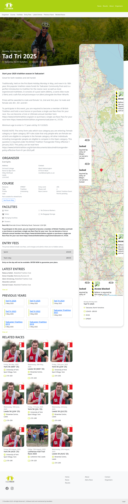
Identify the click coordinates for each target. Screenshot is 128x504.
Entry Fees (27, 15)
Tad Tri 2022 (35, 311)
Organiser (5, 15)
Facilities (20, 15)
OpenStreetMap (113, 295)
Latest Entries (37, 15)
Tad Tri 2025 (35, 300)
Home (67, 477)
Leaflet (104, 295)
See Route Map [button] (8, 200)
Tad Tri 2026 (11, 300)
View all (4, 290)
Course (12, 15)
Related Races (60, 15)
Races (99, 6)
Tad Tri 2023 (11, 311)
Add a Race (89, 480)
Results (105, 6)
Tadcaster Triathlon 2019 (14, 323)
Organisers (119, 6)
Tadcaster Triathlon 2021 (62, 311)
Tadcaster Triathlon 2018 (38, 323)
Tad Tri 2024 (59, 300)
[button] (101, 170)
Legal (123, 501)
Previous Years (49, 15)
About (111, 6)
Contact (107, 477)
